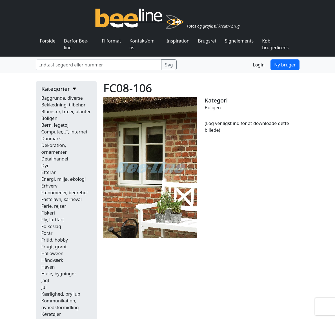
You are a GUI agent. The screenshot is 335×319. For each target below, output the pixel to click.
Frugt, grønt (54, 247)
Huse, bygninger (58, 274)
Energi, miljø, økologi (63, 179)
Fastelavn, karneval (61, 199)
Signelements (239, 41)
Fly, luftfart (52, 220)
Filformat (111, 41)
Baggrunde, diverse (62, 98)
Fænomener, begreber (64, 192)
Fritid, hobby (54, 240)
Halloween (52, 253)
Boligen (49, 118)
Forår (47, 233)
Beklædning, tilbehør (63, 105)
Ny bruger (285, 65)
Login (259, 65)
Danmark (51, 138)
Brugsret (207, 41)
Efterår (48, 172)
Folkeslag (51, 226)
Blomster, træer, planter (66, 111)
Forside (48, 41)
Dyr (45, 165)
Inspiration (178, 41)
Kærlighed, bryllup (60, 294)
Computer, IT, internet (64, 132)
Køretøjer (51, 314)
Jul (43, 287)
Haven (48, 267)
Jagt (45, 280)
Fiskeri (48, 213)
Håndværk (52, 260)
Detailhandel (54, 159)
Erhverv (49, 186)
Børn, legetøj (55, 125)
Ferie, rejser (53, 206)
